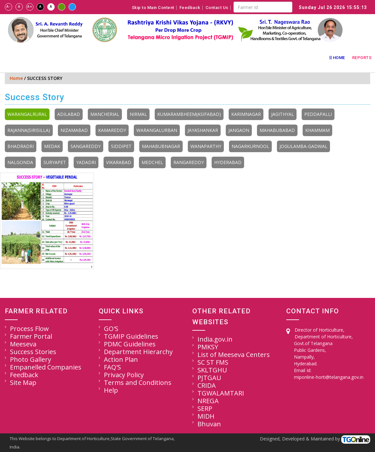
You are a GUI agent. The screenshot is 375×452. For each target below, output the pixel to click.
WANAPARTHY (205, 146)
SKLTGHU (212, 370)
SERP (204, 408)
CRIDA (206, 385)
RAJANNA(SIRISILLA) (28, 130)
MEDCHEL (152, 162)
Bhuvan (209, 424)
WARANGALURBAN (156, 130)
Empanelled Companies (45, 367)
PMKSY (207, 347)
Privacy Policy (124, 374)
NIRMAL (138, 114)
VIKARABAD (118, 162)
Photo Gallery (30, 359)
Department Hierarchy (138, 351)
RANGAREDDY (188, 162)
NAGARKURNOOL (250, 146)
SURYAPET (54, 162)
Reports (362, 57)
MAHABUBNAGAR (161, 146)
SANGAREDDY (85, 146)
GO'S (111, 328)
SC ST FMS (212, 362)
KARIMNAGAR (246, 114)
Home (339, 57)
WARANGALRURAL (27, 114)
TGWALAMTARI (220, 393)
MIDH (206, 416)
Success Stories (33, 351)
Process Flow (29, 328)
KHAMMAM (317, 130)
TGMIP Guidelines (131, 336)
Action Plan (121, 359)
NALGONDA (20, 162)
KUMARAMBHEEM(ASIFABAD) (189, 114)
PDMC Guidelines (130, 344)
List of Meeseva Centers (233, 354)
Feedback (189, 7)
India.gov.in (215, 339)
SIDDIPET (121, 146)
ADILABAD (68, 114)
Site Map (23, 382)
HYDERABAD (228, 162)
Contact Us (217, 7)
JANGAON (238, 130)
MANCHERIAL (104, 114)
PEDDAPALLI (318, 114)
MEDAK (52, 146)
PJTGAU (209, 377)
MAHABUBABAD (277, 130)
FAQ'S (112, 367)
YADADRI (86, 162)
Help (111, 390)
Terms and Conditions (137, 382)
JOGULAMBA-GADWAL (303, 146)
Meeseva (23, 344)
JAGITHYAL (282, 114)
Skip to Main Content (153, 7)
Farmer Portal (31, 336)
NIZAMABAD (74, 130)
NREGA (208, 400)
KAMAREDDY (112, 130)
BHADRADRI (20, 146)
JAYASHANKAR (203, 130)
